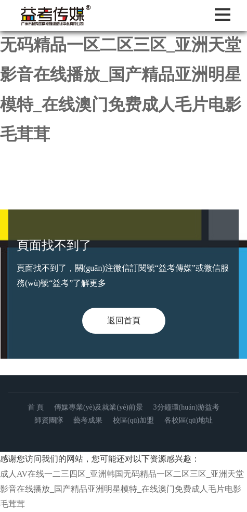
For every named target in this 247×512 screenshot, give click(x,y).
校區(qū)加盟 (133, 420)
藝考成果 (87, 420)
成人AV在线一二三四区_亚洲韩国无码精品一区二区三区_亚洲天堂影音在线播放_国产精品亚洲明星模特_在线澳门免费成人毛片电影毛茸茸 (123, 74)
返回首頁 (123, 320)
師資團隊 (48, 420)
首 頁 (36, 407)
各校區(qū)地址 (188, 420)
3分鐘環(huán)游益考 (186, 407)
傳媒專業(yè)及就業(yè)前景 (98, 407)
